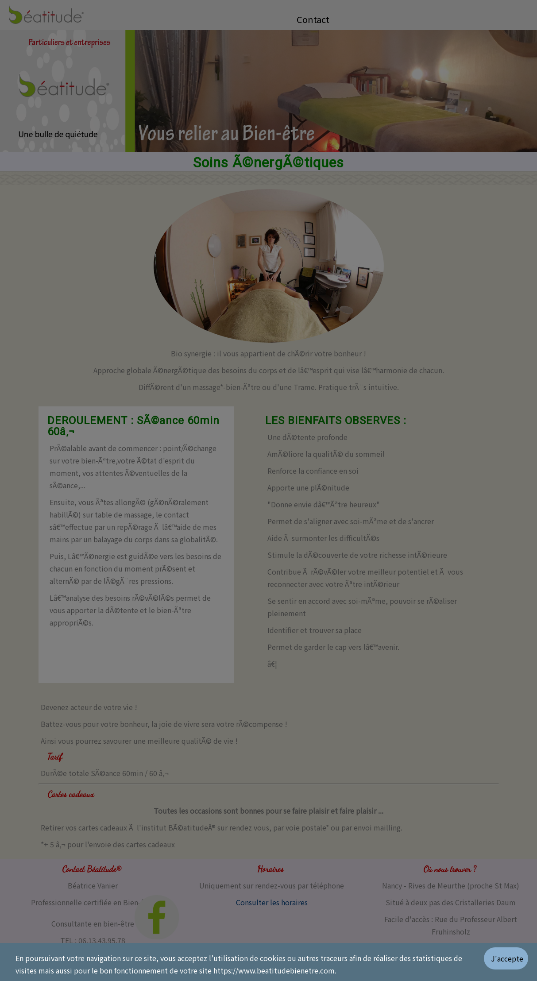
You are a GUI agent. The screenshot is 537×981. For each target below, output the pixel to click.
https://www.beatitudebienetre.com (274, 970)
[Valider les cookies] (510, 962)
